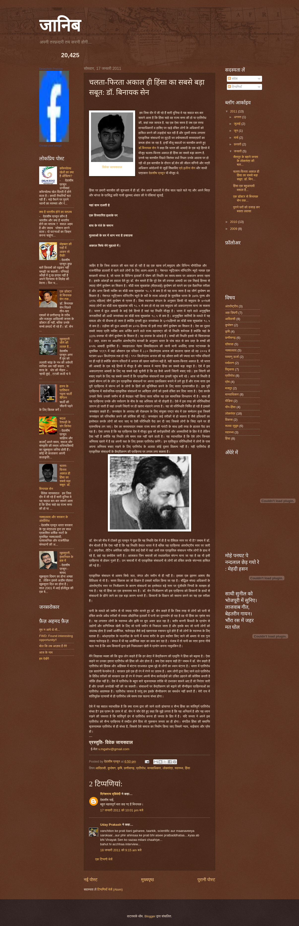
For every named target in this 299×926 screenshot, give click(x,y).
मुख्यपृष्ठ (147, 879)
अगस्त (238, 117)
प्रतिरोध (141, 768)
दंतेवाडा (229, 344)
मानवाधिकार (154, 768)
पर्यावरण (229, 363)
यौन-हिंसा (230, 407)
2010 (234, 222)
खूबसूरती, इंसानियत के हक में (66, 556)
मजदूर (228, 388)
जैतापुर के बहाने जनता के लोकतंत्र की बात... (245, 160)
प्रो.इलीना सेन (187, 168)
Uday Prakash (110, 824)
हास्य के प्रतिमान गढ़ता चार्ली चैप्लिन (66, 391)
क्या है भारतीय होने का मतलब (55, 212)
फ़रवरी (238, 144)
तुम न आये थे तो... (49, 630)
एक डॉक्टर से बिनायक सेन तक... (66, 295)
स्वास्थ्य (179, 768)
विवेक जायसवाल (112, 167)
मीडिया (229, 401)
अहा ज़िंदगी (231, 313)
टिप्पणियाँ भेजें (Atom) (110, 889)
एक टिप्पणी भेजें (103, 859)
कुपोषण (112, 768)
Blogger (150, 916)
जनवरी (238, 151)
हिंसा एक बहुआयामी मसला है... (244, 187)
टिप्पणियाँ (235, 87)
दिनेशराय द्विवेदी (110, 794)
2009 (234, 229)
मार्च (236, 137)
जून (236, 130)
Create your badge (50, 145)
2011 (234, 111)
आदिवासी (100, 768)
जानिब (60, 25)
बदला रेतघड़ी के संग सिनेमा (65, 422)
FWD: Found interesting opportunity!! (56, 637)
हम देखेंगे (44, 659)
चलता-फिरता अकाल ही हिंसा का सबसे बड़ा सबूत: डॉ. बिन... (246, 175)
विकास (229, 420)
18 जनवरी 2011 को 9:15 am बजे (121, 850)
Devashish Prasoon (51, 68)
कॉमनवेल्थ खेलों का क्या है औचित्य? (67, 172)
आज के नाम (46, 652)
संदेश (233, 78)
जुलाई (237, 124)
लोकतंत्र (168, 768)
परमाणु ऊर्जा (232, 357)
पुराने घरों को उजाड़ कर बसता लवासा (246, 209)
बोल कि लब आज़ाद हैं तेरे (53, 646)
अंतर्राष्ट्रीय (231, 306)
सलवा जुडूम (231, 426)
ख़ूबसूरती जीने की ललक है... (65, 342)
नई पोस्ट (90, 879)
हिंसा (187, 768)
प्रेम (227, 382)
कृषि (120, 768)
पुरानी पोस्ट (206, 879)
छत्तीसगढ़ (129, 768)
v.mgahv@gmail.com (113, 749)
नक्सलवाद (231, 350)
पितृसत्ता (229, 369)
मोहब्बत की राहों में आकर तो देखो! (66, 249)
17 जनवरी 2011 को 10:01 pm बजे (121, 810)
